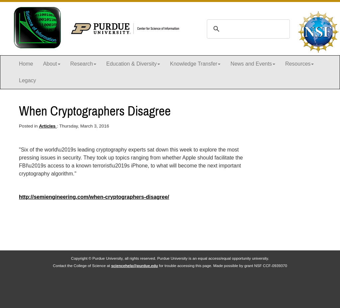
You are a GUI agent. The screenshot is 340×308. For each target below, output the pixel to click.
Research (83, 64)
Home (26, 64)
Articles (48, 126)
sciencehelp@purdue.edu (134, 265)
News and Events (252, 64)
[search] (247, 29)
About (51, 64)
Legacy (27, 80)
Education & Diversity (133, 64)
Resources (299, 64)
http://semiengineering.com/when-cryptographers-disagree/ (94, 197)
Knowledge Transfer (195, 64)
